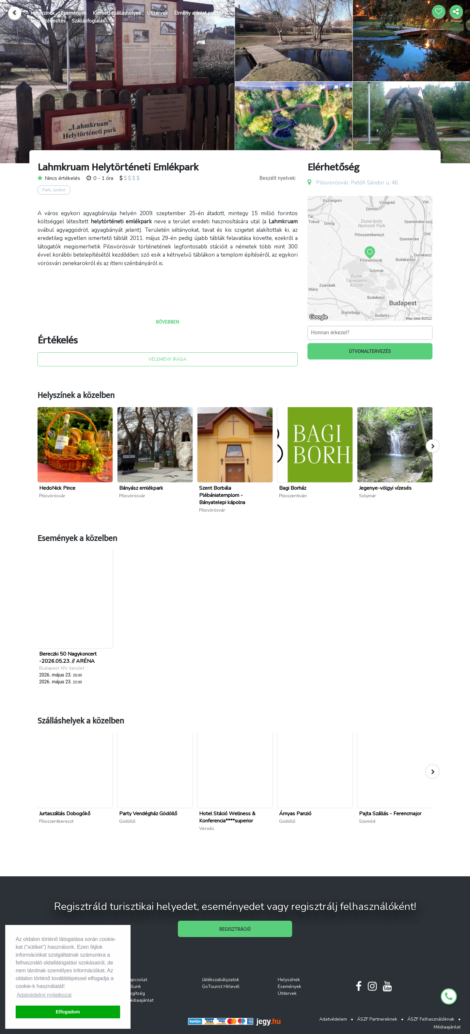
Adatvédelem (333, 1019)
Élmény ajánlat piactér (198, 13)
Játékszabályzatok (220, 980)
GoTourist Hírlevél (221, 986)
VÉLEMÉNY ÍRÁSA (167, 359)
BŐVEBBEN (167, 322)
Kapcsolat (137, 980)
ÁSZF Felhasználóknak (430, 1019)
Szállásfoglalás (88, 21)
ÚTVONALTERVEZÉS (370, 351)
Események (73, 13)
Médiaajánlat (140, 1000)
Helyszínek (42, 13)
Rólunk (134, 986)
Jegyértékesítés (48, 21)
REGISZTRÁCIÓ (235, 929)
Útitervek (157, 13)
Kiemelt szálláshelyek (117, 13)
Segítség (136, 993)
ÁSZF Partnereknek (377, 1019)
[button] (432, 446)
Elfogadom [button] (68, 1011)
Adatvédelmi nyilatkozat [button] (44, 995)
